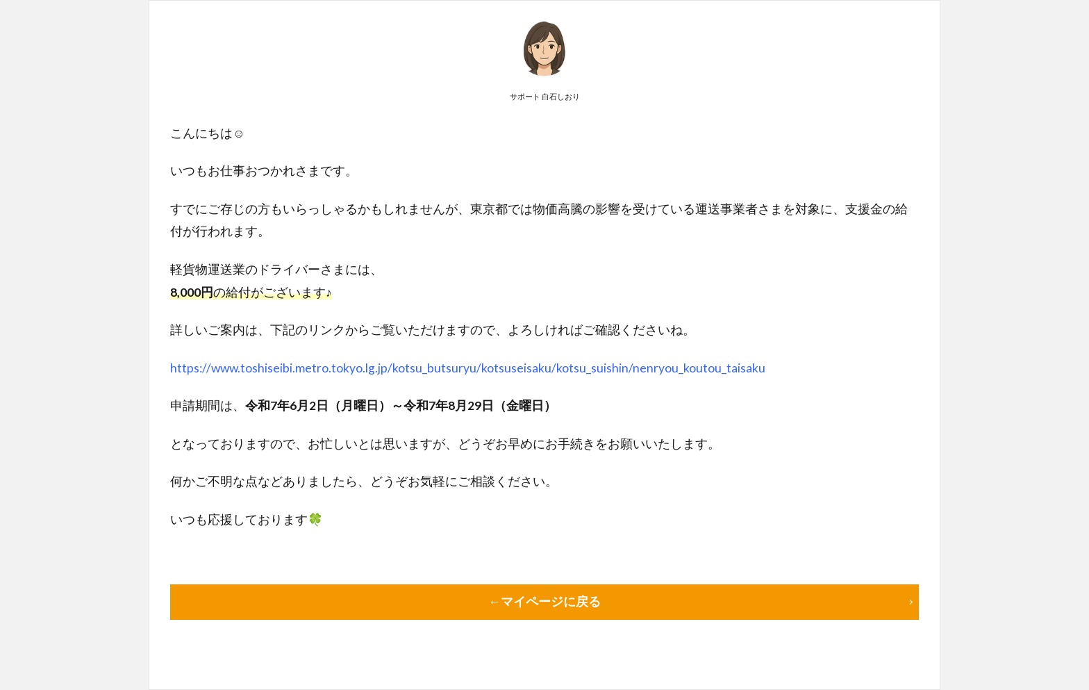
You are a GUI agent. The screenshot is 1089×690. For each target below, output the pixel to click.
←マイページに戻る (544, 601)
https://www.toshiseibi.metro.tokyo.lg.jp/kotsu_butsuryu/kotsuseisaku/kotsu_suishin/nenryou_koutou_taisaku (467, 368)
